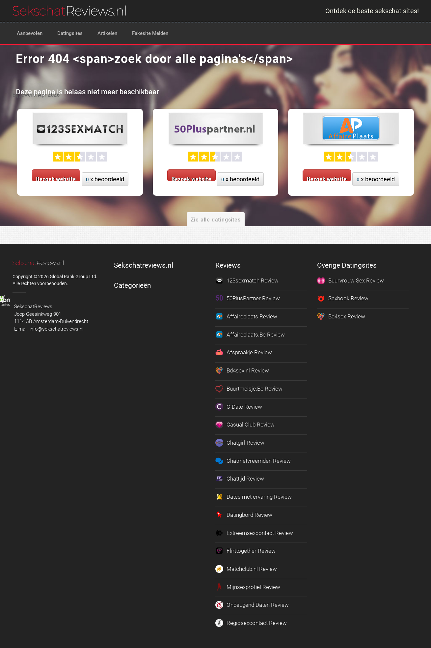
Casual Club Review (245, 424)
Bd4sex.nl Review (242, 370)
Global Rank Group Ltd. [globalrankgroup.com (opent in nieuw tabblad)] (73, 276)
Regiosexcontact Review (251, 622)
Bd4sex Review (341, 316)
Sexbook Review (342, 298)
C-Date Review (238, 406)
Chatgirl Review (239, 442)
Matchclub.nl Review (246, 568)
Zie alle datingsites (216, 220)
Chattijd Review (239, 478)
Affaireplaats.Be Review (250, 334)
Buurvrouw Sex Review (350, 280)
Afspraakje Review (243, 352)
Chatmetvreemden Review (253, 460)
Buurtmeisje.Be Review (249, 388)
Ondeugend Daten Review (252, 604)
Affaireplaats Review (246, 316)
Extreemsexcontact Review (254, 532)
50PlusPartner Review (247, 298)
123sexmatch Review (247, 280)
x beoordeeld (105, 179)
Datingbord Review (243, 514)
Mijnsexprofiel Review (247, 586)
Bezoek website (56, 178)
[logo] (69, 10)
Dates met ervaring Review (253, 496)
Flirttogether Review (245, 550)
